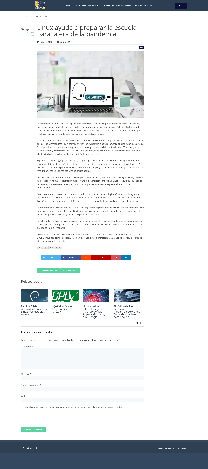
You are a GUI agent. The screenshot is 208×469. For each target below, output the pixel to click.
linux (30, 35)
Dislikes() (55, 248)
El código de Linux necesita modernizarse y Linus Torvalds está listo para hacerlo (127, 312)
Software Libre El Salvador (31, 17)
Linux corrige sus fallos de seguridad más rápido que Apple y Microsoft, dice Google (94, 312)
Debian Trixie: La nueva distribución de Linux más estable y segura (34, 310)
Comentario (27, 346)
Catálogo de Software (145, 6)
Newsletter (181, 449)
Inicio (68, 6)
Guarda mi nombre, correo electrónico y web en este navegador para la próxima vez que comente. (73, 406)
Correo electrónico (31, 385)
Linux (45, 17)
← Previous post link (48, 270)
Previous (138, 281)
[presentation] (41, 419)
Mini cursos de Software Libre (117, 6)
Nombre (26, 374)
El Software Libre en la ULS (87, 6)
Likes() (42, 248)
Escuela (29, 32)
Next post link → (70, 270)
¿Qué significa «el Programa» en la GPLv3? (62, 309)
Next (142, 281)
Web (23, 396)
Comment (65, 41)
